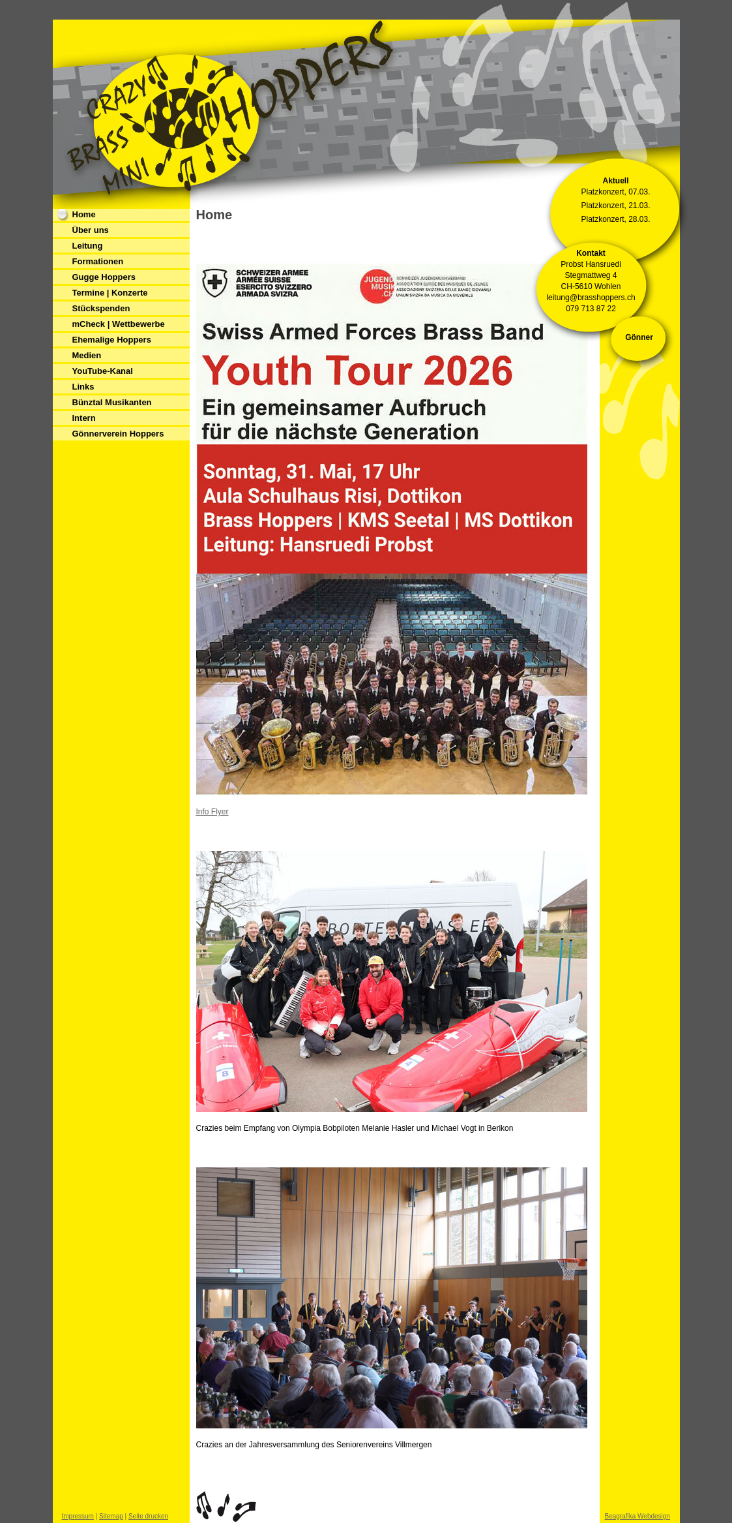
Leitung (87, 246)
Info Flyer (212, 811)
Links (83, 387)
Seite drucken (148, 1516)
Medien (87, 355)
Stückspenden (101, 308)
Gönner (639, 337)
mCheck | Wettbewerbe (118, 324)
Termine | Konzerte (110, 293)
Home (84, 214)
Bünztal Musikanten (112, 402)
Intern (84, 418)
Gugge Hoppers (104, 277)
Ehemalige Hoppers (111, 340)
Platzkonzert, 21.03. (615, 205)
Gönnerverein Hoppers (118, 433)
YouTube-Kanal (102, 371)
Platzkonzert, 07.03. (615, 191)
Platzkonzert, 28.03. (615, 219)
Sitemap (111, 1516)
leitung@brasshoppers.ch (590, 297)
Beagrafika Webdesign (637, 1516)
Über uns (90, 230)
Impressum (78, 1516)
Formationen (98, 261)
